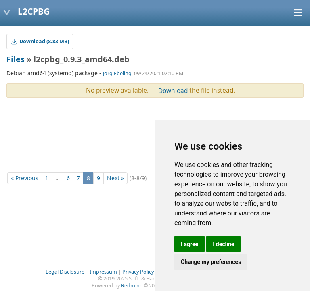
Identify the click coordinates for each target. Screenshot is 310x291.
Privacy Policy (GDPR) (147, 271)
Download (173, 90)
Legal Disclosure (65, 271)
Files (15, 59)
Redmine (131, 285)
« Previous (24, 178)
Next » (115, 178)
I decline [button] (223, 244)
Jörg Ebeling (117, 73)
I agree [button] (189, 244)
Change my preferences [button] (211, 262)
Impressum (103, 271)
